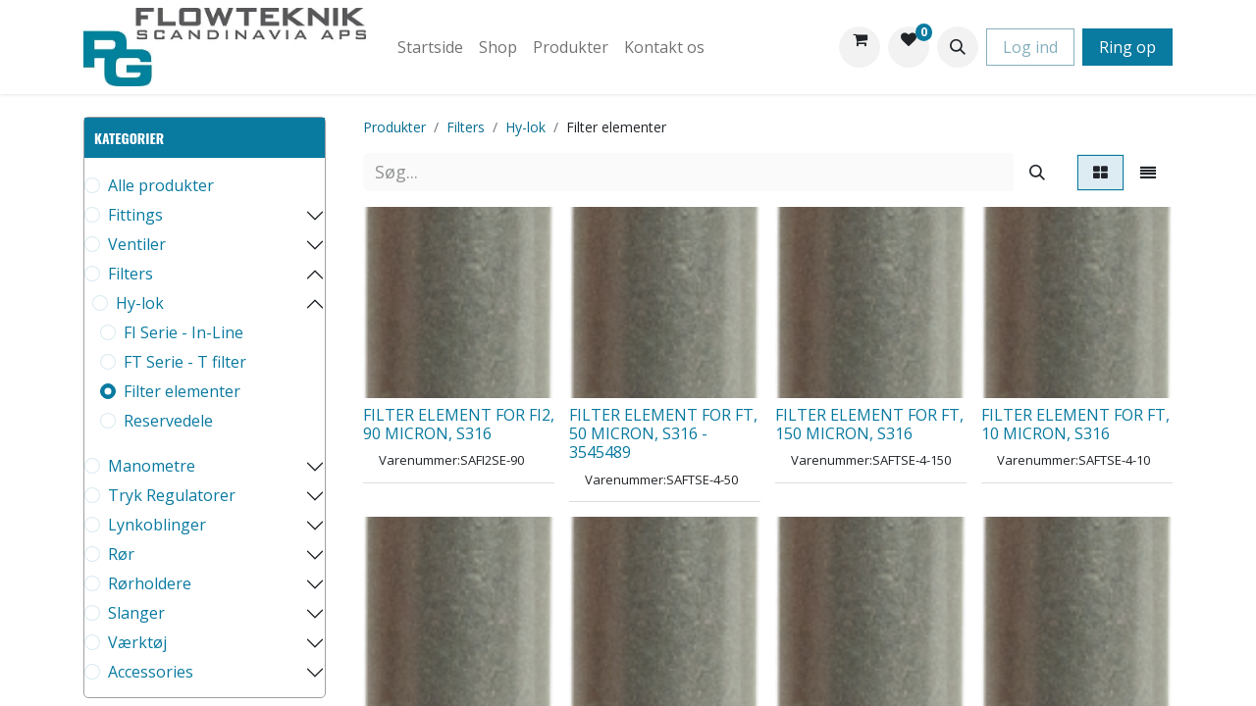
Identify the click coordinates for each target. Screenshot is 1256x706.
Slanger (136, 613)
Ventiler (137, 244)
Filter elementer (182, 391)
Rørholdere (149, 583)
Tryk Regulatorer (172, 495)
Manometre (151, 466)
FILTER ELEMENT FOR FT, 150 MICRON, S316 (869, 424)
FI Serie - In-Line (183, 332)
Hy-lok (140, 303)
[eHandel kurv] (859, 47)
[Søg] (1037, 172)
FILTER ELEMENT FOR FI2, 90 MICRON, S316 (458, 424)
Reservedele (168, 420)
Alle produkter (161, 185)
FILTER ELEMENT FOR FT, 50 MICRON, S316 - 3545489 (663, 433)
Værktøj (137, 642)
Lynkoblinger (157, 524)
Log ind (1030, 47)
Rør (121, 554)
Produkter (394, 127)
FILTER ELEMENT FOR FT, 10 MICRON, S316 (1075, 424)
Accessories (150, 671)
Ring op (1127, 47)
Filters (130, 273)
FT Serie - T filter (185, 362)
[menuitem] (430, 47)
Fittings (135, 215)
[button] (957, 47)
